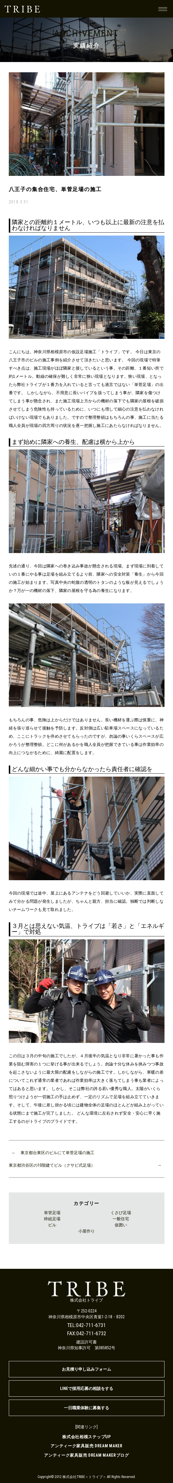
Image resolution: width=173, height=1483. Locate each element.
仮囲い (121, 1225)
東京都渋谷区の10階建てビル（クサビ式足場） (52, 1165)
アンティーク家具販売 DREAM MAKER (86, 1445)
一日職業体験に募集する (86, 1407)
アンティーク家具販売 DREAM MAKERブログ (86, 1455)
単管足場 (52, 1212)
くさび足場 (121, 1212)
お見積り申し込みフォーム (86, 1369)
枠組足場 (52, 1218)
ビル (52, 1225)
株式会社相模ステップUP (86, 1436)
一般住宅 (121, 1218)
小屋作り (86, 1231)
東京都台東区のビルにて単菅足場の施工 (57, 1152)
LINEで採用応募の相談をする (86, 1388)
